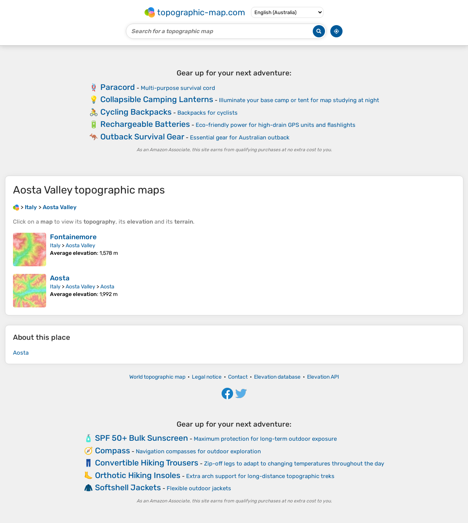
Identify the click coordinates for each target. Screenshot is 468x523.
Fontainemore (73, 237)
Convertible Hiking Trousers (146, 462)
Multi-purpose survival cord (178, 88)
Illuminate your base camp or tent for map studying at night (299, 100)
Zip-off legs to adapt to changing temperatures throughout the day (294, 463)
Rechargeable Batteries (145, 124)
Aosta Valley (80, 245)
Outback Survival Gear (142, 136)
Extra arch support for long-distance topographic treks (260, 476)
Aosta (59, 278)
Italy (55, 245)
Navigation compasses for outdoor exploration (198, 451)
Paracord (117, 87)
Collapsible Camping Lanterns (156, 99)
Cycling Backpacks (136, 112)
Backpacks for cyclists (207, 112)
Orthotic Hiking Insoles (137, 475)
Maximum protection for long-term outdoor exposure (265, 438)
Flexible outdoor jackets (199, 488)
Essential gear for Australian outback (239, 137)
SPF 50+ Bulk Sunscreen (141, 438)
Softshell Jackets (128, 487)
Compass (112, 450)
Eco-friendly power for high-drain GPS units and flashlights (275, 125)
